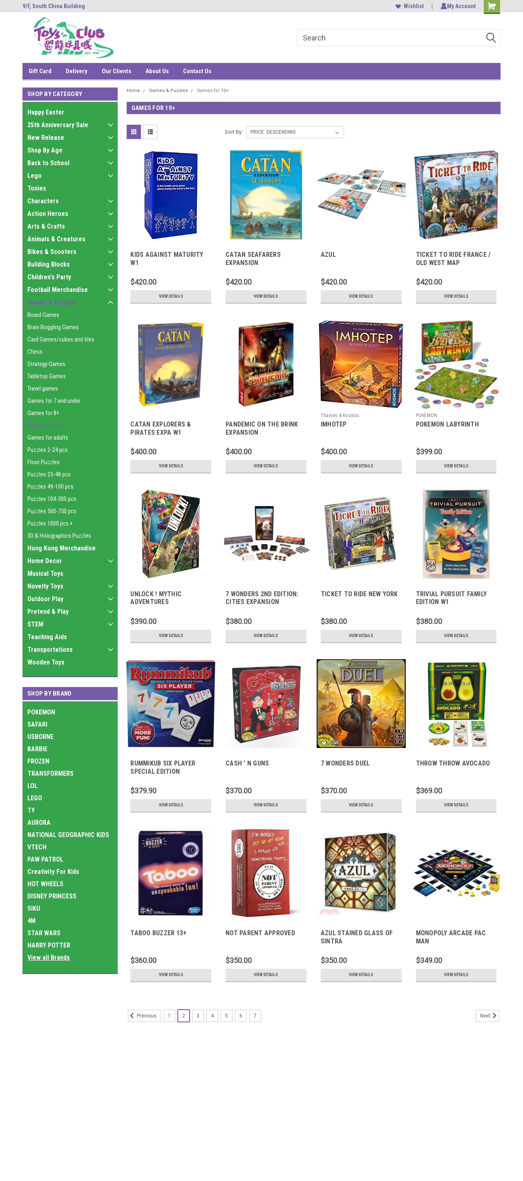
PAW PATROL (45, 859)
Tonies (36, 188)
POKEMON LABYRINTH (447, 424)
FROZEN (38, 761)
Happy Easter (45, 112)
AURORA (39, 822)
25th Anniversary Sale (57, 125)
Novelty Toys (45, 586)
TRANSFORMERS (50, 773)
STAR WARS (43, 933)
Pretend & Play (48, 611)
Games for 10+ (44, 425)
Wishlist (408, 6)
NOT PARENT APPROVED (260, 933)
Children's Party (49, 277)
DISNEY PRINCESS (51, 896)
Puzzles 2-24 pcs (47, 450)
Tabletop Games (46, 376)
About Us (157, 71)
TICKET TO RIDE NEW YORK (359, 594)
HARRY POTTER (48, 945)
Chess (34, 351)
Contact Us (197, 71)
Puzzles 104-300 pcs (51, 499)
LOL (32, 786)
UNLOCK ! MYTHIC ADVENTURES (155, 598)
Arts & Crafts (46, 226)
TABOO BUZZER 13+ (158, 933)
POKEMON (41, 712)
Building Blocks (48, 264)
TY (31, 810)
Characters (43, 201)
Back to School (48, 163)
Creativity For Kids (53, 872)
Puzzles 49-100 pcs (50, 486)
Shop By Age (45, 150)
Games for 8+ (43, 413)
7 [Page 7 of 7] (255, 1016)
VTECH (37, 847)
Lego (34, 176)
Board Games (43, 315)
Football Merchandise (57, 290)
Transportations (50, 649)
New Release (45, 137)
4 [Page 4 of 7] (212, 1016)
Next (489, 1016)
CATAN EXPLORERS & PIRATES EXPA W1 (160, 428)
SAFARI (37, 724)
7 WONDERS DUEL (345, 763)
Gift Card (40, 71)
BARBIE (37, 749)
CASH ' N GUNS (247, 763)
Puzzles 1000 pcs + (50, 523)
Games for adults (47, 437)
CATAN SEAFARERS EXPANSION (253, 259)
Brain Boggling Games (53, 327)
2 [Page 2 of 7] (183, 1016)
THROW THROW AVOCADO (453, 763)
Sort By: (234, 132)
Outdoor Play (45, 599)
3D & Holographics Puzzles (59, 535)
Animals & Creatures (56, 239)
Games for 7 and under (53, 400)
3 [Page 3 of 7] (198, 1016)
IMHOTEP (334, 424)
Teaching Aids (47, 637)
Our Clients (116, 71)
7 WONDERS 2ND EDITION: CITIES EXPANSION (262, 598)
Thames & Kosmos (340, 415)
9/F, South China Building (53, 6)
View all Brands (48, 957)
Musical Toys (45, 573)
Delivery (76, 71)
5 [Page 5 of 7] (226, 1016)
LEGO (34, 798)
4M (31, 921)
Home (133, 90)
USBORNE (40, 737)
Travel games (42, 388)
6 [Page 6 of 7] (240, 1016)
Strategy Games (46, 364)
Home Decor (44, 561)
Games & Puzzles (51, 302)
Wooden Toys (46, 662)
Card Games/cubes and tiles (60, 339)
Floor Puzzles (43, 462)
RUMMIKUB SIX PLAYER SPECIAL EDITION (162, 767)
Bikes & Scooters (51, 252)
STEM (35, 624)
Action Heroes (47, 214)
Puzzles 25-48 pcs (49, 474)
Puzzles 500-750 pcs (51, 511)
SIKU (33, 908)
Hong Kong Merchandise (61, 548)
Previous (142, 1016)
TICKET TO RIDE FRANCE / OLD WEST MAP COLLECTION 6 (453, 263)
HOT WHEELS (45, 884)
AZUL (328, 254)
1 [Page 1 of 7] (169, 1016)
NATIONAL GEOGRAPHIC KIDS (68, 835)
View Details (171, 296)
